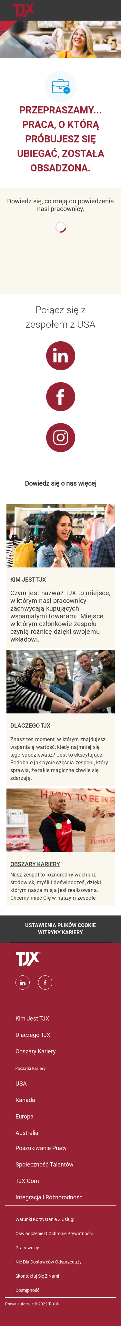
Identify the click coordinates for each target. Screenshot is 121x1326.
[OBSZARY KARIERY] (60, 847)
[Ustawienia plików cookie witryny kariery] (60, 929)
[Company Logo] (24, 10)
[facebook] (45, 982)
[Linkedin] (22, 982)
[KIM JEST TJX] (60, 576)
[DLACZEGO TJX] (60, 718)
